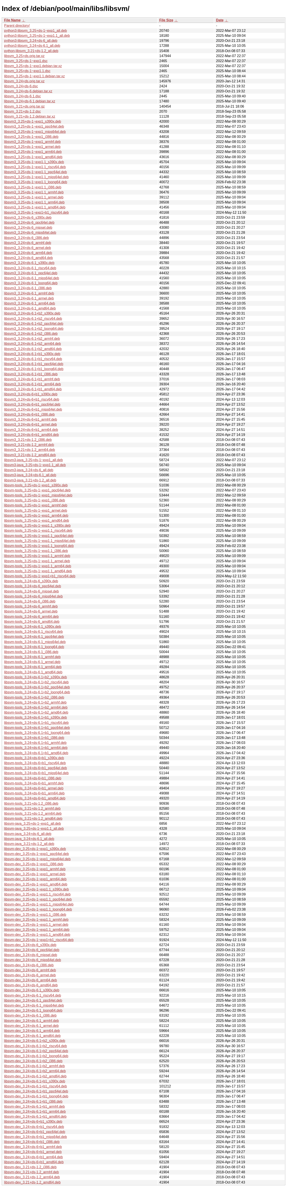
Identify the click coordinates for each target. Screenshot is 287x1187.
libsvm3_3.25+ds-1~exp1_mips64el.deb (35, 132)
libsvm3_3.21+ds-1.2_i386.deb (28, 440)
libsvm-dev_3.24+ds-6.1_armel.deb (31, 1026)
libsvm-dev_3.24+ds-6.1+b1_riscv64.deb (35, 1086)
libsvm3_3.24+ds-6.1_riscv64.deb (30, 268)
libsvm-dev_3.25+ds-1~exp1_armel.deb (34, 874)
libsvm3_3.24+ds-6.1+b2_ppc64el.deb (33, 323)
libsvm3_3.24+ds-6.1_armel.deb (29, 298)
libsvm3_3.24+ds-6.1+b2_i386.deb (31, 333)
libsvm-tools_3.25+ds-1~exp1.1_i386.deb (36, 551)
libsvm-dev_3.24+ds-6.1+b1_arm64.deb (35, 1111)
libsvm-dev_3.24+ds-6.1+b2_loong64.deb (36, 1056)
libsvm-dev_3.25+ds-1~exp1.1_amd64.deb (37, 934)
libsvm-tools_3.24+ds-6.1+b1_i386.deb (34, 738)
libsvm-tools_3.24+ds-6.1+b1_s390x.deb (35, 717)
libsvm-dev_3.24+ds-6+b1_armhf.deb (33, 1147)
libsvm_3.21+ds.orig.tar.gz (24, 106)
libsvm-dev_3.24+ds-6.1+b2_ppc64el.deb (36, 1051)
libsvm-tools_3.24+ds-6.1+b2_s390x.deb (35, 677)
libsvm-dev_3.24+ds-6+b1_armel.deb (33, 1152)
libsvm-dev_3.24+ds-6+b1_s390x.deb (33, 1121)
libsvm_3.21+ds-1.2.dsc (22, 111)
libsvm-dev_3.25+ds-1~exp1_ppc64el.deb (36, 854)
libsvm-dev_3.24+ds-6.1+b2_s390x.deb (34, 1041)
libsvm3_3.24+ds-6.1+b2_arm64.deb (32, 343)
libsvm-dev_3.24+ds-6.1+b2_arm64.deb (35, 1071)
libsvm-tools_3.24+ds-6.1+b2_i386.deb (34, 697)
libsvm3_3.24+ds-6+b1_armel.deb (30, 424)
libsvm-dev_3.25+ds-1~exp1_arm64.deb (35, 879)
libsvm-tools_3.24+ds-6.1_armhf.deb (32, 657)
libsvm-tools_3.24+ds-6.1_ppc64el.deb (34, 636)
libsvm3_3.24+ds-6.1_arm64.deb (29, 303)
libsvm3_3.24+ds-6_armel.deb (27, 248)
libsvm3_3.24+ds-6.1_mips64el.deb (31, 278)
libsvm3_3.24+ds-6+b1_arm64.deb (31, 430)
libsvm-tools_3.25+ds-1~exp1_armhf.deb (35, 505)
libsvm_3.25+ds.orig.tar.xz (24, 56)
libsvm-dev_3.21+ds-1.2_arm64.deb (32, 1177)
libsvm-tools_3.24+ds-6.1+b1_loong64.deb (37, 733)
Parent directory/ (17, 25)
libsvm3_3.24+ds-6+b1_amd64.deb (31, 435)
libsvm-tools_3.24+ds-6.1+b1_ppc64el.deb (37, 728)
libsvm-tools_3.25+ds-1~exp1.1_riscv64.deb (38, 530)
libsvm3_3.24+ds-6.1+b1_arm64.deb (32, 384)
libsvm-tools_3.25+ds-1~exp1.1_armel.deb (37, 561)
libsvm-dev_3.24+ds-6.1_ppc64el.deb (33, 1000)
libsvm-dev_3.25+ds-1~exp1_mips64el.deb (37, 859)
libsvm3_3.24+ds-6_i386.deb (26, 238)
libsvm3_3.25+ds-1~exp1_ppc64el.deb (34, 126)
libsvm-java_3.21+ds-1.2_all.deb (29, 844)
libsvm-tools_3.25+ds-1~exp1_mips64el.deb (38, 495)
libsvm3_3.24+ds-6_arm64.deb (28, 253)
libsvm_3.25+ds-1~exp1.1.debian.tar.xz (34, 76)
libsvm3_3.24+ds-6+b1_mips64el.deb (33, 409)
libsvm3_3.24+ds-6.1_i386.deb (28, 288)
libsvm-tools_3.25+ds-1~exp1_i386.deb (34, 500)
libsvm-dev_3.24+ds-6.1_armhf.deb (31, 1021)
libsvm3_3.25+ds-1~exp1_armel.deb (32, 147)
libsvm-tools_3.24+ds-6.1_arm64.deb (33, 667)
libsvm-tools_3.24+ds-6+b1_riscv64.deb (35, 763)
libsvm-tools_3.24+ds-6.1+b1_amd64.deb (36, 753)
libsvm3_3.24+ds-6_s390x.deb (27, 217)
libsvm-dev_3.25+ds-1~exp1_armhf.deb (35, 869)
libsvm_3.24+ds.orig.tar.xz (24, 81)
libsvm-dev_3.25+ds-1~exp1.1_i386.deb (35, 914)
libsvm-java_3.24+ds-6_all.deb (27, 834)
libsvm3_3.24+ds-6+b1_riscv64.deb (31, 399)
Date (220, 20)
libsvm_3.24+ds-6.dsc (21, 86)
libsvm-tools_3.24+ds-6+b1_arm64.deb (34, 793)
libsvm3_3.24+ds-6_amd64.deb (28, 258)
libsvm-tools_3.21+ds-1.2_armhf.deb (32, 808)
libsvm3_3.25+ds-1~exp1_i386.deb (31, 137)
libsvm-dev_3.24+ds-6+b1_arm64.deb (33, 1157)
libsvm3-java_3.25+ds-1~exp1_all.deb (33, 460)
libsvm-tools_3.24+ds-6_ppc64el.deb (32, 586)
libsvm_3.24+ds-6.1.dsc (22, 96)
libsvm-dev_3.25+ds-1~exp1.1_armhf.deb (36, 919)
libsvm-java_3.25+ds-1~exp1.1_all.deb (34, 828)
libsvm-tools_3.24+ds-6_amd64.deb (31, 621)
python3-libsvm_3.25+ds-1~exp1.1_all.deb (37, 35)
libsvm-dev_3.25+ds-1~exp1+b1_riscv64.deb (39, 940)
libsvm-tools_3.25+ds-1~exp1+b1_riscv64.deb (39, 576)
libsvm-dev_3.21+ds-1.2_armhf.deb (31, 1172)
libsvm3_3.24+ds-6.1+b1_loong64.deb (33, 369)
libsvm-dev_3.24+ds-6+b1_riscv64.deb (34, 1127)
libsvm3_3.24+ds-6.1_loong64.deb (30, 283)
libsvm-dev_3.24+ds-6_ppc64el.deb (31, 950)
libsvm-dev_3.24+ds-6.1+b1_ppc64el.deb (36, 1091)
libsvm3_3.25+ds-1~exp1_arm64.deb (33, 152)
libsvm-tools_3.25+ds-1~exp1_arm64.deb (36, 515)
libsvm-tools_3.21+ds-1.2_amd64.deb (33, 818)
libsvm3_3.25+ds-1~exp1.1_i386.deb (32, 187)
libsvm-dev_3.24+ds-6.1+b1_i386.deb (33, 1101)
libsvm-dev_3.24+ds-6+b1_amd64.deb (34, 1162)
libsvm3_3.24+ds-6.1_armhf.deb (29, 293)
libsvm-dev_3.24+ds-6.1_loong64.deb (33, 1010)
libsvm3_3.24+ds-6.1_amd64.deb (30, 308)
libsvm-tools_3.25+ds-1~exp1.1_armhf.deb (37, 556)
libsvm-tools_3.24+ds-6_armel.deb (30, 611)
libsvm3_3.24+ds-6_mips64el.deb (30, 232)
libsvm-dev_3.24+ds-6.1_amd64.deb (32, 1036)
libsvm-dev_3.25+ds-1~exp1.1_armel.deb (36, 924)
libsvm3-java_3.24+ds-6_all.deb (28, 470)
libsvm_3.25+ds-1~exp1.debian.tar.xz (33, 66)
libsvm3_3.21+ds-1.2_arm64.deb (29, 450)
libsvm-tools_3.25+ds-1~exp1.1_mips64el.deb (39, 541)
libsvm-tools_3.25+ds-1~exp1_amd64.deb (36, 520)
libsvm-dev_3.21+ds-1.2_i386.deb (30, 1167)
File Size (166, 20)
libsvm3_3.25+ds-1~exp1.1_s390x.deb (34, 162)
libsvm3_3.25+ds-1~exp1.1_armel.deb (33, 197)
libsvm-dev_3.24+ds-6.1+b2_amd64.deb (35, 1076)
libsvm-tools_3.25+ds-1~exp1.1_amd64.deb (38, 571)
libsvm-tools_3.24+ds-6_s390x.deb (31, 581)
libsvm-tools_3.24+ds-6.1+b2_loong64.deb (37, 692)
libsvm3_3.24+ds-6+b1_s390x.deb (30, 394)
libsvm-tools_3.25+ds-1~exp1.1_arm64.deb (37, 566)
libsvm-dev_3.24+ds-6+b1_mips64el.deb (35, 1137)
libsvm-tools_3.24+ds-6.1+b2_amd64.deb (36, 712)
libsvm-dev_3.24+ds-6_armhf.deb (30, 970)
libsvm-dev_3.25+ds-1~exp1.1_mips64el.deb (38, 904)
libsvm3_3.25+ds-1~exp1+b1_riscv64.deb (36, 212)
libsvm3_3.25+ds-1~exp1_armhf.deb (32, 142)
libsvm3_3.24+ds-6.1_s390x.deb (29, 263)
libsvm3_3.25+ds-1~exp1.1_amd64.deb (34, 207)
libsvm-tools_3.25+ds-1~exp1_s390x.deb (36, 485)
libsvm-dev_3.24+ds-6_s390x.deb (30, 945)
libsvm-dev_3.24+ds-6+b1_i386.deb (31, 1142)
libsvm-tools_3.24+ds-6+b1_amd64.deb (34, 798)
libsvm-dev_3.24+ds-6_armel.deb (30, 975)
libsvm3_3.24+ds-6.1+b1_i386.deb (31, 374)
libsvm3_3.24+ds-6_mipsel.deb (28, 227)
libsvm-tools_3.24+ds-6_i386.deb (29, 601)
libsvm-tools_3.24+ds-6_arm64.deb (31, 616)
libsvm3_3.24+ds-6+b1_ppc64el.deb (32, 404)
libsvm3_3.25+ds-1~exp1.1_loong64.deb (35, 182)
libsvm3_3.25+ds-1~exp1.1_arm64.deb (34, 202)
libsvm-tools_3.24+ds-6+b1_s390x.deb (34, 758)
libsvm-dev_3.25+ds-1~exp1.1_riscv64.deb (37, 894)
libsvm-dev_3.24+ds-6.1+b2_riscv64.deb (35, 1046)
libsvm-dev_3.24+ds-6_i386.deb (29, 965)
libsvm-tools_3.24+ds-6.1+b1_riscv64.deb (36, 723)
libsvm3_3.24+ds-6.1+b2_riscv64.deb (33, 318)
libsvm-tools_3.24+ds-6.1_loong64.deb (34, 647)
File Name (12, 20)
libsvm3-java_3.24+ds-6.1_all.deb (30, 475)
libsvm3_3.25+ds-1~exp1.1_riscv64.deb (35, 167)
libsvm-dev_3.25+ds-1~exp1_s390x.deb (35, 849)
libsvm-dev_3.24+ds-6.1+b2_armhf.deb (34, 1066)
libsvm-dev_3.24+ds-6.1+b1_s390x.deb (34, 1081)
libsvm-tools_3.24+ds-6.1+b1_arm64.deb (36, 748)
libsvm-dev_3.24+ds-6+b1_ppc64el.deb (34, 1132)
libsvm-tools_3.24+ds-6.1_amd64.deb (33, 672)
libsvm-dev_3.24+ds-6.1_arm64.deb (32, 1031)
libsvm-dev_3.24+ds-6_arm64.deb (30, 980)
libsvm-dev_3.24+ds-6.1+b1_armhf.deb (34, 1106)
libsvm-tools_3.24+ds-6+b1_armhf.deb (34, 783)
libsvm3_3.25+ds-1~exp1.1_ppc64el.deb (35, 172)
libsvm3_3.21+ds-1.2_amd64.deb (30, 455)
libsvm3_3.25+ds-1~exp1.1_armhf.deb (34, 192)
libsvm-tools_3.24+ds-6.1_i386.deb (31, 652)
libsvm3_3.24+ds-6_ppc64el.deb (29, 222)
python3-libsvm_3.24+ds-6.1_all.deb (32, 45)
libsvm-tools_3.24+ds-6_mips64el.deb (33, 596)
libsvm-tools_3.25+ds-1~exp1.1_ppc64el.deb (38, 536)
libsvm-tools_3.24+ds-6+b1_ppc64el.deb (35, 768)
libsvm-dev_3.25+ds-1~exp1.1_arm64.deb (36, 929)
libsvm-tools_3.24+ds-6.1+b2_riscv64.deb (36, 682)
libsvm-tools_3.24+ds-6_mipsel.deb (31, 591)
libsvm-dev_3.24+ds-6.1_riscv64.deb (32, 995)
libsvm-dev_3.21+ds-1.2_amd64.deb (32, 1182)
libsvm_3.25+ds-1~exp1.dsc (25, 61)
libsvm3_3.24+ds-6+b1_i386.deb (29, 414)
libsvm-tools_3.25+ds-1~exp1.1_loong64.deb (39, 546)
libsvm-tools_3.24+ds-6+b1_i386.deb (32, 778)
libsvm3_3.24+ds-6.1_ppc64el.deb (30, 273)
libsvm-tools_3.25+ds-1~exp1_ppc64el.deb (37, 490)
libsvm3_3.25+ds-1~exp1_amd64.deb (33, 157)
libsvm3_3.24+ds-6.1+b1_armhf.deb (32, 379)
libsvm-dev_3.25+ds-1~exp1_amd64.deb (35, 884)
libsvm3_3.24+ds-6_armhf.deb (27, 243)
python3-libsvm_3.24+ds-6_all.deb (30, 40)
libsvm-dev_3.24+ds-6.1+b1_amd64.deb (35, 1116)
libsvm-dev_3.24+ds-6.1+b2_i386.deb (33, 1061)
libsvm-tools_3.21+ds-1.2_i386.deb (31, 803)
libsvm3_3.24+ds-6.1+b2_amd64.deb (33, 349)
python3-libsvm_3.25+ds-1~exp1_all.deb (35, 30)
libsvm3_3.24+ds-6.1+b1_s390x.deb (32, 354)
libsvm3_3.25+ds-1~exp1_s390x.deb (32, 121)
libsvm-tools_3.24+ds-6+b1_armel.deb (33, 788)
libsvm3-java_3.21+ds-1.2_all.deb (30, 480)
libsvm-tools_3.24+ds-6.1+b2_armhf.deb (35, 702)
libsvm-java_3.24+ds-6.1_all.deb (29, 839)
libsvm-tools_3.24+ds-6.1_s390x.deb (32, 626)
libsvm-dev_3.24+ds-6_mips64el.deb (32, 960)
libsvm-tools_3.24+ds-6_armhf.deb (31, 606)
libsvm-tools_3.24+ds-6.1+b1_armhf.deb (35, 743)
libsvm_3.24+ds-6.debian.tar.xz (28, 91)
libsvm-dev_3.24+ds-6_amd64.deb (31, 985)
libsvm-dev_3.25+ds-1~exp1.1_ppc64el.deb (38, 899)
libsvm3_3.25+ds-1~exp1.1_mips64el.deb (36, 177)
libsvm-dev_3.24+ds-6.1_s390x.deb (31, 990)
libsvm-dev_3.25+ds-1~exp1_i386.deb (33, 864)
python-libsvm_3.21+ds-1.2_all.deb (31, 51)
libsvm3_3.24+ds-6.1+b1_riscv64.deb (33, 359)
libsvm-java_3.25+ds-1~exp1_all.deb (32, 823)
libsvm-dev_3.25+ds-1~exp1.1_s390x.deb (36, 889)
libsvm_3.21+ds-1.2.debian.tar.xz (29, 116)
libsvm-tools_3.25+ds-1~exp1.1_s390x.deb (37, 525)
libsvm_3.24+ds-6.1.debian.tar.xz (29, 101)
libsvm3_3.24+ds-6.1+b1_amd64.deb (33, 389)
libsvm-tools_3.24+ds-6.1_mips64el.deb (35, 642)
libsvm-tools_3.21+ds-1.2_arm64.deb (33, 813)
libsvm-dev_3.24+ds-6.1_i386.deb (30, 1015)
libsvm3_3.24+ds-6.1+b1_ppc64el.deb (33, 364)
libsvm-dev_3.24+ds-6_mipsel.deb (30, 955)
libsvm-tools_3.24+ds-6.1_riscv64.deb (33, 631)
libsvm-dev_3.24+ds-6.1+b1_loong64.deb (36, 1096)
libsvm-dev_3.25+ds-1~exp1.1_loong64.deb (38, 909)
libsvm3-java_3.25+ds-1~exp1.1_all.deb (35, 465)
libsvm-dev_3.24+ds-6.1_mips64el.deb (34, 1005)
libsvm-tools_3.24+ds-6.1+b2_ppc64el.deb (37, 687)
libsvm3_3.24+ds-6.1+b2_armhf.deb (32, 338)
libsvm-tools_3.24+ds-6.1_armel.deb (32, 662)
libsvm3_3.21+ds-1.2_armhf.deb (29, 445)
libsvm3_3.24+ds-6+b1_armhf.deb (30, 419)
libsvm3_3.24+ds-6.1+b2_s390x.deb (32, 313)
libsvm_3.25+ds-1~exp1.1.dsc (27, 71)
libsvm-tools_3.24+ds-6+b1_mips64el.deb (36, 773)
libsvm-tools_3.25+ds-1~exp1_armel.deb (35, 510)
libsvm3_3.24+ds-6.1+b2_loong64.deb (33, 328)
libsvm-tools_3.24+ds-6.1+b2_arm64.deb (36, 707)
